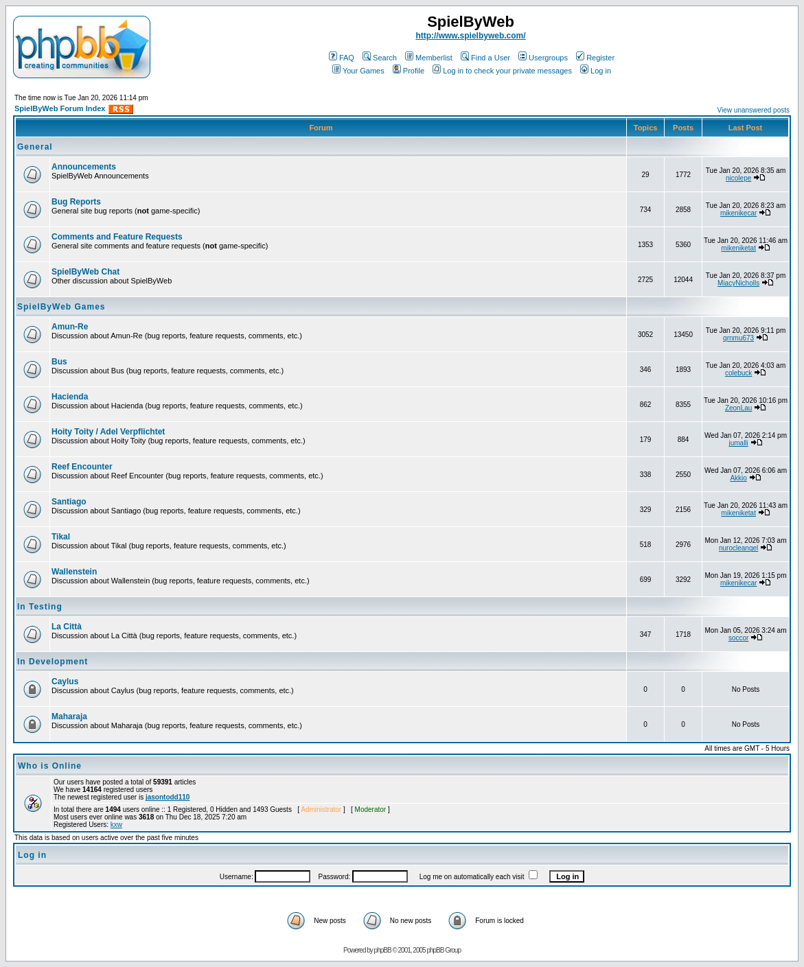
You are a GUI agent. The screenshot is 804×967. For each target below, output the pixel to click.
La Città (66, 626)
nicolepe (738, 178)
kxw (116, 824)
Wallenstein (74, 571)
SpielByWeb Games (61, 307)
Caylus (64, 681)
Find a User (485, 58)
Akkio (738, 478)
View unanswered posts (753, 110)
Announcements (83, 167)
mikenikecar (738, 213)
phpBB (382, 950)
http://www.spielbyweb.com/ (470, 35)
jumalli (738, 443)
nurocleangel (738, 548)
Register (595, 58)
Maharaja (69, 716)
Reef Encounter (82, 466)
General (35, 147)
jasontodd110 (167, 797)
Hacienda (69, 396)
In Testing (39, 606)
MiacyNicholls (738, 283)
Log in (595, 71)
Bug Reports (76, 202)
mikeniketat (738, 248)
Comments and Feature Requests (117, 237)
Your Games (358, 71)
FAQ (341, 58)
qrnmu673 (738, 338)
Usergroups (543, 58)
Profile (408, 71)
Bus (59, 361)
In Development (52, 661)
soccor (738, 638)
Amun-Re (69, 326)
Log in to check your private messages (502, 71)
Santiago (69, 501)
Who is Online (50, 766)
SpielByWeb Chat (85, 272)
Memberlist (428, 58)
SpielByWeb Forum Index (59, 108)
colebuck (738, 373)
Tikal (60, 536)
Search (380, 58)
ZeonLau (738, 408)
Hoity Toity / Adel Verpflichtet (108, 431)
